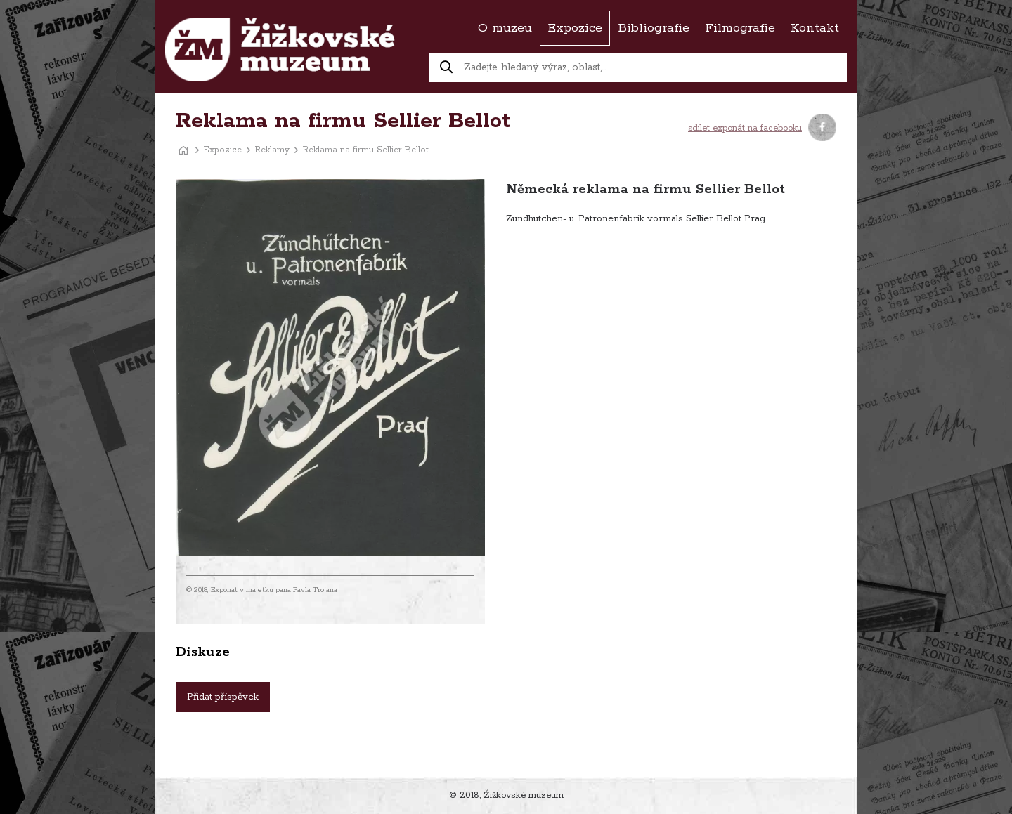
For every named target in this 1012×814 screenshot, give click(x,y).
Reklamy (272, 150)
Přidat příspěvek (223, 697)
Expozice (223, 150)
